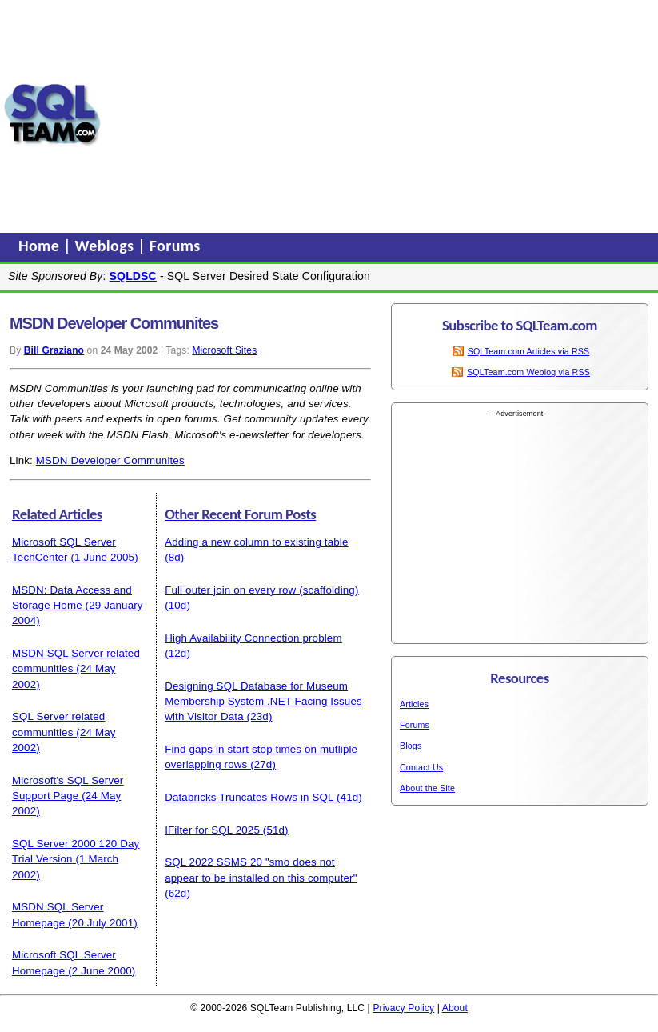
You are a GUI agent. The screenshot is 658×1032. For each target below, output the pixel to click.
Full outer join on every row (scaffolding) (261, 590)
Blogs (410, 745)
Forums (175, 245)
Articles (414, 704)
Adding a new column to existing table (256, 542)
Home (40, 245)
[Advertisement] (379, 114)
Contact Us (421, 767)
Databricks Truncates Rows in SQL (249, 797)
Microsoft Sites (224, 350)
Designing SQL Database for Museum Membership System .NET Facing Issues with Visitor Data (263, 701)
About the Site (427, 788)
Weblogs (106, 245)
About (455, 1008)
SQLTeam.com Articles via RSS (529, 351)
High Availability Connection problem (253, 638)
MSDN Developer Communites (110, 460)
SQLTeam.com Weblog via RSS (528, 372)
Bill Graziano (54, 350)
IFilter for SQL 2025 (212, 830)
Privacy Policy (403, 1008)
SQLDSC (133, 276)
